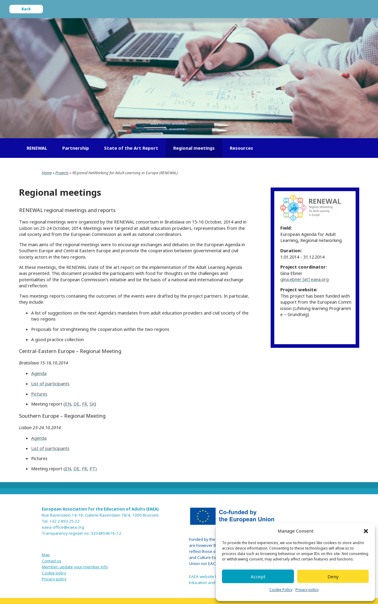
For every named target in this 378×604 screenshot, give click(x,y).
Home (47, 172)
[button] (366, 531)
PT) (93, 468)
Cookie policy (54, 573)
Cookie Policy (280, 589)
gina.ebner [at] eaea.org (304, 279)
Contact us (51, 560)
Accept (258, 576)
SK (92, 404)
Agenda (39, 373)
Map (46, 554)
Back (26, 8)
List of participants (50, 383)
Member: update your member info (75, 567)
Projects (62, 172)
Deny (333, 576)
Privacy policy (307, 589)
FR (84, 404)
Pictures (39, 394)
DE (76, 404)
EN (68, 404)
